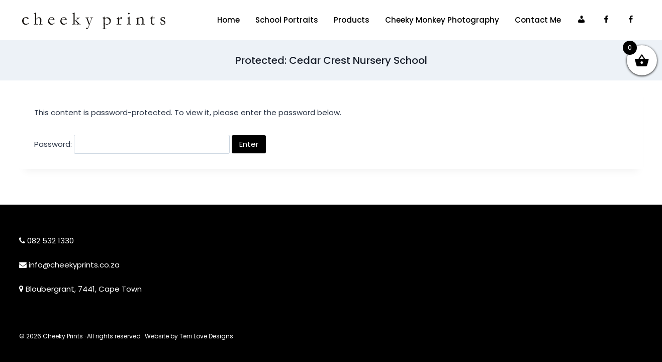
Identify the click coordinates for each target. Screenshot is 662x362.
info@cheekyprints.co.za (74, 264)
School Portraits (286, 20)
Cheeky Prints (63, 336)
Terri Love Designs (206, 336)
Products (351, 20)
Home (228, 20)
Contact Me (538, 20)
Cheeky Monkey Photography (442, 20)
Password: (132, 144)
